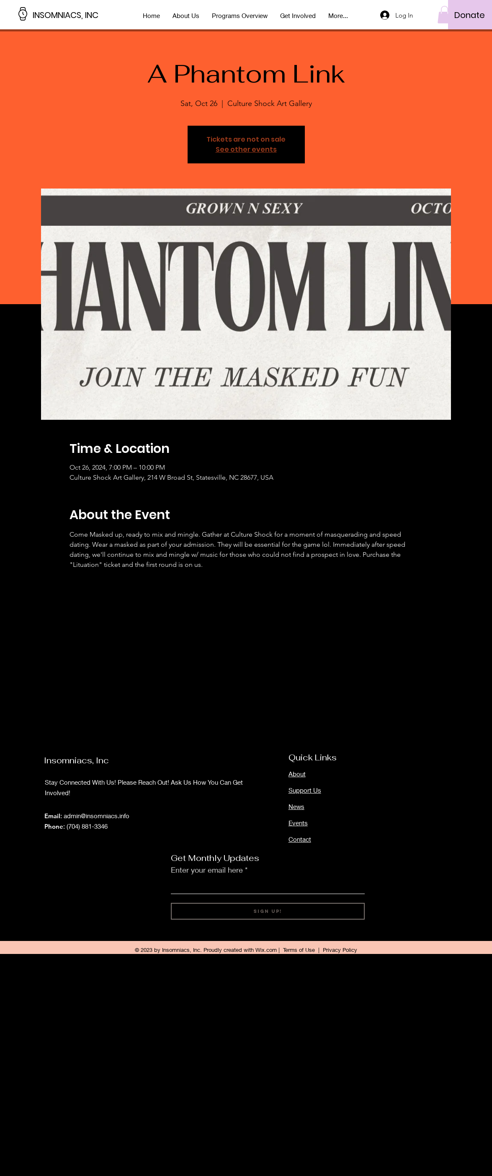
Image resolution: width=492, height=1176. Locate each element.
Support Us (305, 790)
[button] (444, 14)
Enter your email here (207, 870)
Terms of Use (299, 949)
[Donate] (469, 15)
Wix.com (266, 949)
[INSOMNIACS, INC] (70, 15)
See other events (246, 149)
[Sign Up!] (268, 911)
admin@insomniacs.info (96, 815)
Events (298, 823)
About (297, 774)
